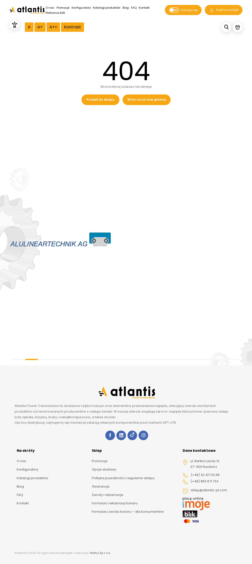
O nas (50, 8)
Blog (126, 8)
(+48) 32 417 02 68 (201, 475)
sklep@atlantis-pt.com (205, 491)
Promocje (63, 8)
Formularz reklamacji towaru (115, 503)
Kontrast (72, 27)
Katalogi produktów (106, 8)
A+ (40, 27)
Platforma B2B (55, 13)
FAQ (134, 8)
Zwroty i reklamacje (107, 494)
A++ (53, 27)
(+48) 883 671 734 (200, 481)
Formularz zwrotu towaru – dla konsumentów (128, 511)
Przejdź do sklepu (100, 99)
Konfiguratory (81, 8)
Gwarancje (101, 486)
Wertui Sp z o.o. (100, 553)
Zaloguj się (183, 10)
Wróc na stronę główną (146, 99)
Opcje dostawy (104, 469)
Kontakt (144, 8)
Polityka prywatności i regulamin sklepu (123, 478)
